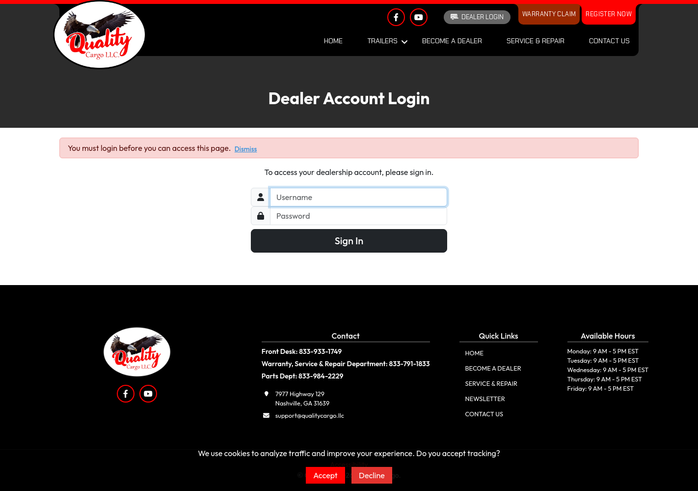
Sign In (349, 240)
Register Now (609, 14)
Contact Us (609, 40)
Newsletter (485, 399)
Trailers (382, 40)
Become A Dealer (452, 40)
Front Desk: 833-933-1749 (302, 351)
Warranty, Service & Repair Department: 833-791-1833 (346, 363)
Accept (325, 475)
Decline (372, 475)
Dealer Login (477, 17)
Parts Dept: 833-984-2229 (303, 376)
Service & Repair (535, 40)
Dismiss (246, 148)
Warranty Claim (549, 14)
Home (333, 40)
